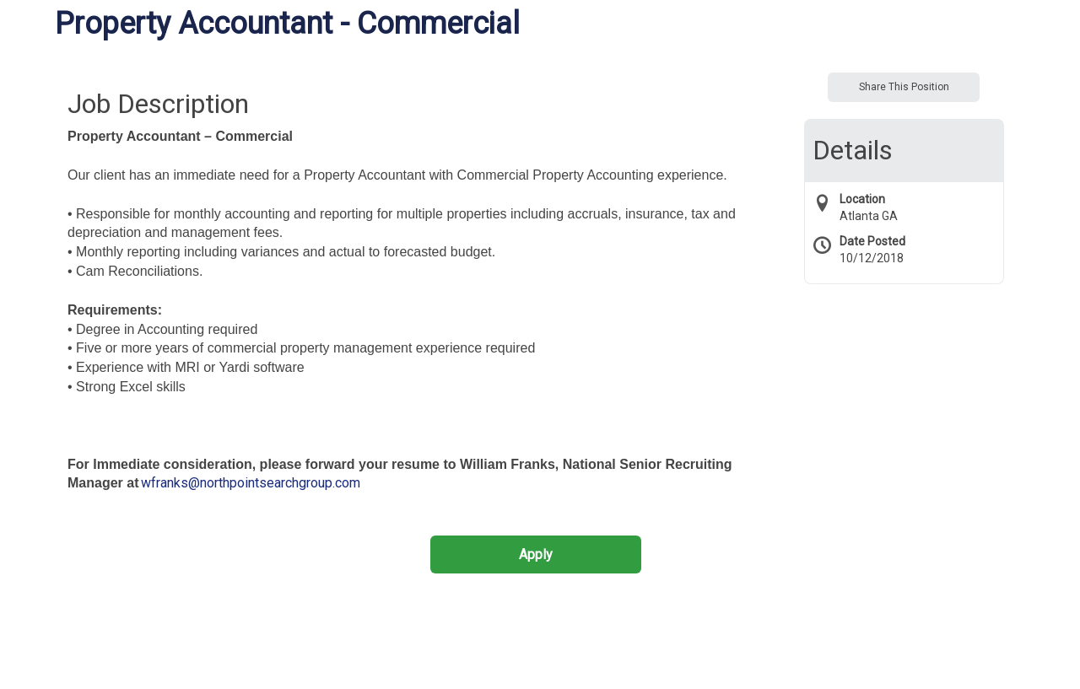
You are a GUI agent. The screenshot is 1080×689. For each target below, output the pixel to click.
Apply (536, 554)
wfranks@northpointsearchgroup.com (250, 483)
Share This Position (904, 87)
